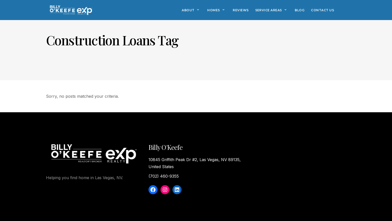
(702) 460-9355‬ (163, 176)
